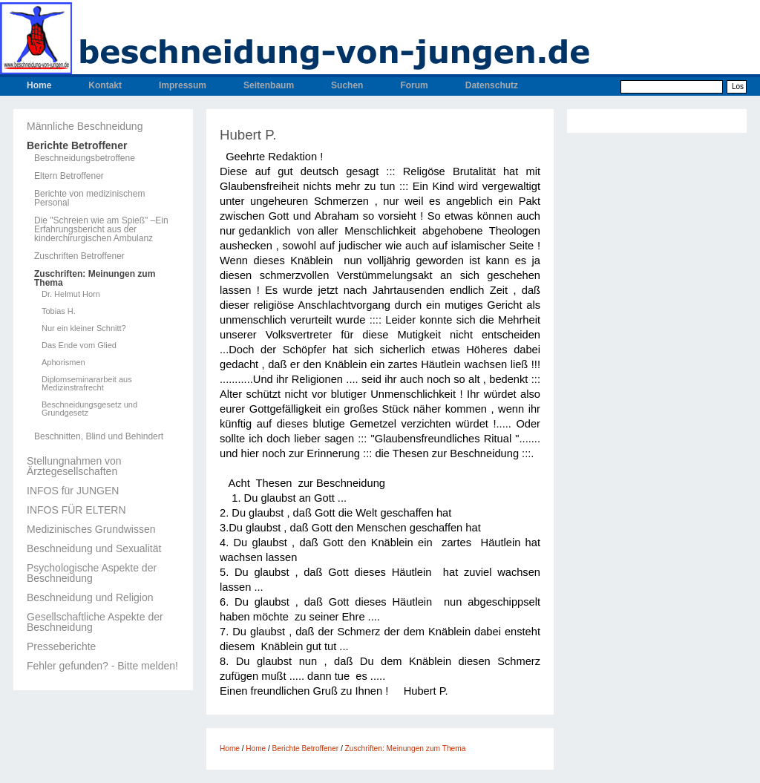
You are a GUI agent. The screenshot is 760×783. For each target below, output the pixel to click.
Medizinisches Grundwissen (91, 529)
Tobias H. (59, 311)
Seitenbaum (268, 85)
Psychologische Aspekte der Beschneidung (92, 573)
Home (39, 85)
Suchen (347, 85)
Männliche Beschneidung (84, 126)
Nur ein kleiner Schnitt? (84, 328)
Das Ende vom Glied (79, 345)
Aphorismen (63, 362)
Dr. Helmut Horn (71, 294)
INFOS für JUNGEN (73, 490)
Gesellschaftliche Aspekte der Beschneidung (95, 622)
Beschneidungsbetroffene (84, 158)
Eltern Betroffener (69, 175)
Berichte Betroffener (77, 145)
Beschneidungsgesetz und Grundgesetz (89, 409)
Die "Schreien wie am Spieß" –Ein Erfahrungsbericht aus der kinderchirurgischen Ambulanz (101, 229)
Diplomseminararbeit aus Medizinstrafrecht (87, 384)
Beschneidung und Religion (90, 597)
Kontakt (105, 85)
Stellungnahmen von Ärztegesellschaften (74, 466)
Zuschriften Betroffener (79, 256)
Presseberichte (61, 646)
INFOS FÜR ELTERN (76, 510)
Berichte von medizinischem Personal (89, 198)
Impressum (182, 85)
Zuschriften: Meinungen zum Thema (94, 278)
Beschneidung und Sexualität (94, 548)
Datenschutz (491, 85)
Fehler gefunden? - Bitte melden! (102, 666)
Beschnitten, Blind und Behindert (98, 436)
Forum (414, 85)
